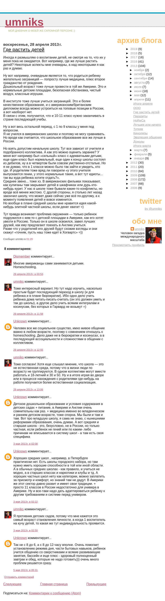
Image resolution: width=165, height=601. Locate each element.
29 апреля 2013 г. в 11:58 (28, 313)
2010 (134, 171)
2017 (134, 57)
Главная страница (53, 584)
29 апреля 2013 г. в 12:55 (28, 349)
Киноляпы (140, 133)
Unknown (20, 321)
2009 (134, 175)
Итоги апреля (143, 103)
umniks (24, 22)
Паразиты (140, 116)
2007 (134, 183)
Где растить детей (23, 49)
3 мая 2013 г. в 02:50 (25, 530)
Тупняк (138, 129)
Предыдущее (96, 584)
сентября (141, 78)
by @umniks (153, 208)
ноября (139, 70)
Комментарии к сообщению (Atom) (55, 593)
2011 (134, 166)
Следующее (12, 584)
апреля (139, 99)
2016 (134, 61)
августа (140, 82)
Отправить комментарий (19, 577)
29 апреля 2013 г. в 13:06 (28, 389)
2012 (134, 162)
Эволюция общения (147, 137)
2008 (134, 179)
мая (137, 95)
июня (138, 91)
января (139, 158)
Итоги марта (142, 145)
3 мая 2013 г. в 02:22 (25, 501)
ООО (136, 108)
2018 (134, 53)
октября (140, 74)
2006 (134, 188)
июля (138, 86)
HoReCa (139, 120)
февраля (141, 154)
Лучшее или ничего (147, 124)
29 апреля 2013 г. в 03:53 (28, 274)
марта (138, 150)
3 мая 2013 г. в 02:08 (25, 443)
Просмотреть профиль (128, 245)
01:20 (29, 239)
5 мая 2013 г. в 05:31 (25, 570)
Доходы (138, 141)
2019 (134, 49)
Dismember (21, 256)
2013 (134, 65)
